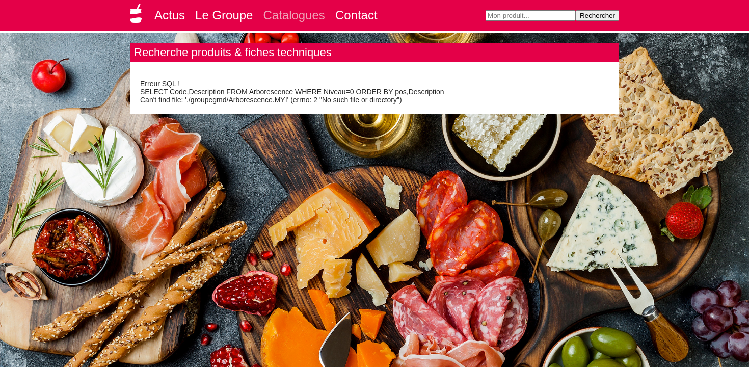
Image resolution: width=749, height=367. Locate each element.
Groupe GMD (137, 16)
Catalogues (294, 15)
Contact (356, 15)
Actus (169, 15)
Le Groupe (224, 15)
